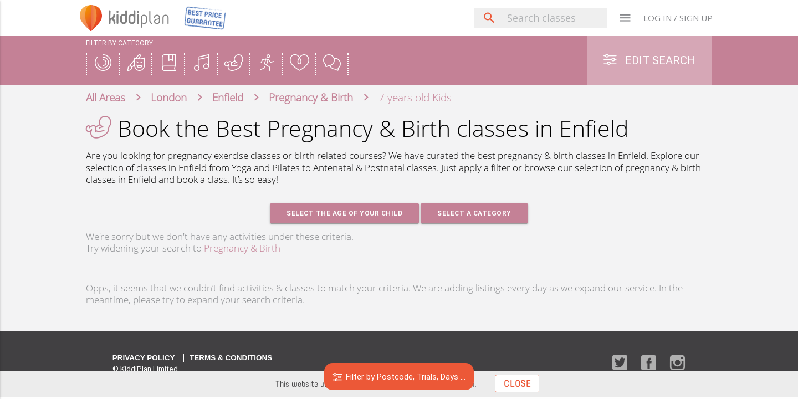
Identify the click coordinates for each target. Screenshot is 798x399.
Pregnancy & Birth (242, 248)
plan (139, 17)
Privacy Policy (143, 358)
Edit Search (649, 60)
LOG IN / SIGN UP (678, 17)
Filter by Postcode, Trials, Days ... (399, 376)
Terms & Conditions (231, 358)
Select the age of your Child (344, 213)
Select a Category (474, 213)
